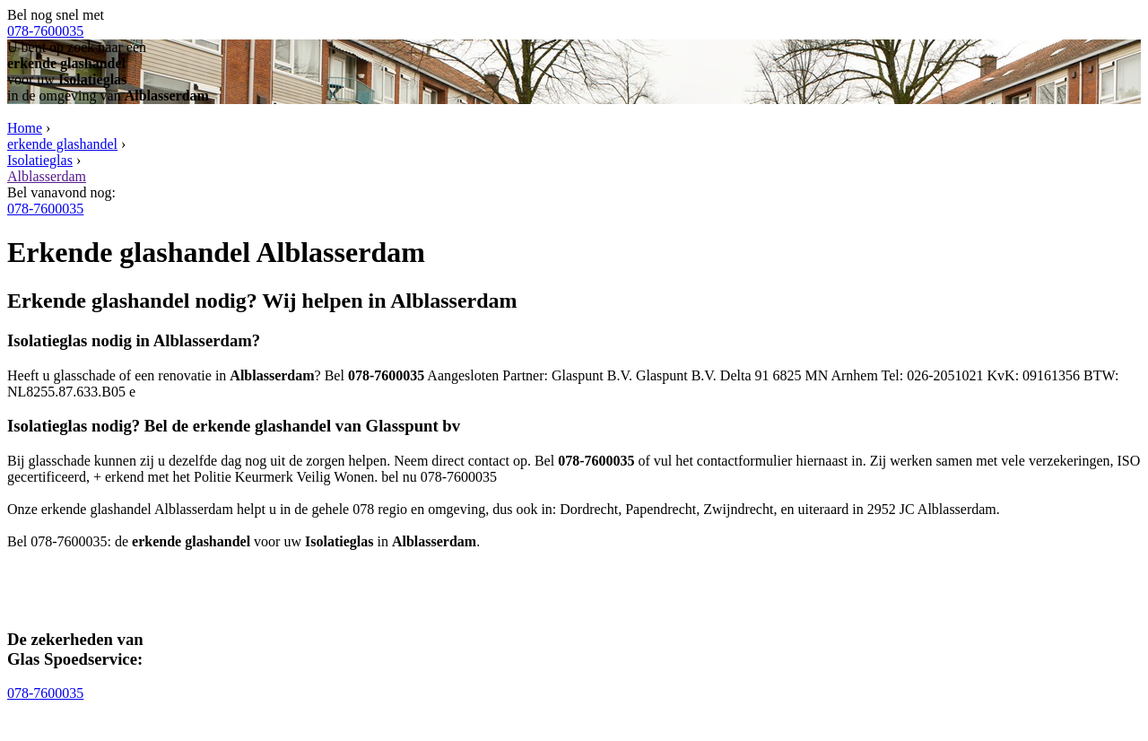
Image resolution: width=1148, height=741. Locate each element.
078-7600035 (45, 31)
